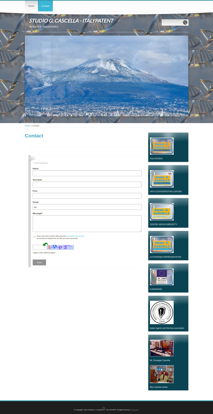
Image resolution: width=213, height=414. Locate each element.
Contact (45, 6)
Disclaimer (135, 410)
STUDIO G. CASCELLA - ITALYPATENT (71, 21)
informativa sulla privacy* (75, 236)
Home (31, 6)
